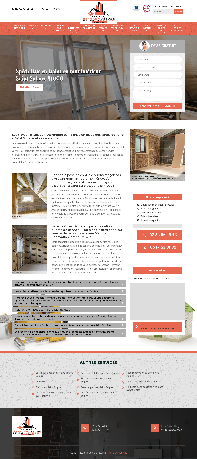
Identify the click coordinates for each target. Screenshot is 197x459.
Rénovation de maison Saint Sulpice (94, 380)
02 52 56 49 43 (23, 9)
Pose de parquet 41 (103, 28)
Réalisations (29, 87)
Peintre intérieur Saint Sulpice (140, 381)
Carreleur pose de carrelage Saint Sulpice (52, 374)
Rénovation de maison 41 (89, 27)
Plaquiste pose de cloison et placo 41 (162, 29)
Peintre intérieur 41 (147, 28)
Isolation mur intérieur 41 (59, 28)
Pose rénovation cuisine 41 (133, 28)
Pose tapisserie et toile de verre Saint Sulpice (51, 394)
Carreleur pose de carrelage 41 (177, 28)
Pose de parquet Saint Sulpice (95, 387)
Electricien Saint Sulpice (47, 387)
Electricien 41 (45, 27)
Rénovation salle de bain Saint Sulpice (95, 394)
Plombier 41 (33, 27)
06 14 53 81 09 (48, 9)
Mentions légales (117, 452)
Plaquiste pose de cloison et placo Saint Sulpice (142, 388)
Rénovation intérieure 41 (20, 27)
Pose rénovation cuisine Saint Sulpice (140, 374)
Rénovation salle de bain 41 (117, 28)
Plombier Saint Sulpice (46, 381)
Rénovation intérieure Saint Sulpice (98, 373)
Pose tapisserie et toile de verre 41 (73, 29)
